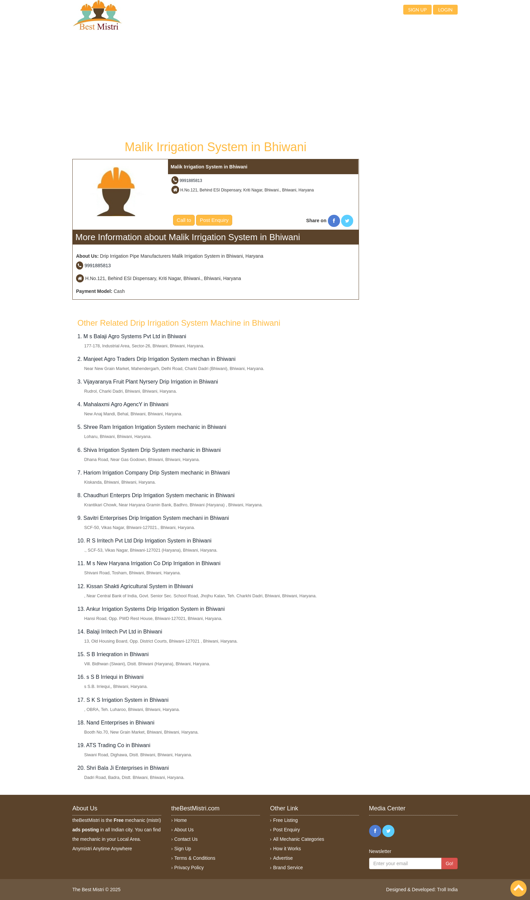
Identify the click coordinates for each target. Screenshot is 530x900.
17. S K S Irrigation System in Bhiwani (122, 700)
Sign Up (182, 848)
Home (180, 820)
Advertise (283, 858)
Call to (184, 220)
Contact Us (186, 839)
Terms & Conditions (194, 858)
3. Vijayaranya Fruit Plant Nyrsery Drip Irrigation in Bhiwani (147, 382)
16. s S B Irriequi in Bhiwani (110, 677)
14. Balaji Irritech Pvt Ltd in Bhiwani (119, 631)
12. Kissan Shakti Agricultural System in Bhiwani (135, 586)
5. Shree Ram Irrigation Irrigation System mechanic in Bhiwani (151, 427)
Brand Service (288, 867)
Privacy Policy (189, 867)
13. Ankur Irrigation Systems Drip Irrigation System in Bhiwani (151, 609)
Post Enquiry (214, 220)
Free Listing (285, 820)
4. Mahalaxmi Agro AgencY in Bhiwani (122, 404)
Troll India (447, 889)
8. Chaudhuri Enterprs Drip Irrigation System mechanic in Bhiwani (156, 495)
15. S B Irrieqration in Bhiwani (113, 654)
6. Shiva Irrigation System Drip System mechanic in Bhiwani (149, 450)
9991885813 (190, 180)
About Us (184, 829)
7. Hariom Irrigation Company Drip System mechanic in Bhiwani (153, 473)
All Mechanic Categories (298, 839)
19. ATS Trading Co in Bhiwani (113, 745)
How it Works (287, 848)
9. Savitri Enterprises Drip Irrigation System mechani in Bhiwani (153, 518)
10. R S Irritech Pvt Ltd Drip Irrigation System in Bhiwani (144, 541)
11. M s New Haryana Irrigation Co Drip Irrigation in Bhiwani (148, 563)
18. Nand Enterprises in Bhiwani (115, 722)
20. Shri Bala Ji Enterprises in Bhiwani (123, 768)
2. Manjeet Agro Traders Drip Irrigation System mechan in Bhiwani (156, 359)
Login (445, 10)
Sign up (417, 10)
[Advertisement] (215, 84)
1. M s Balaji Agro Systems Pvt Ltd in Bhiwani (131, 336)
